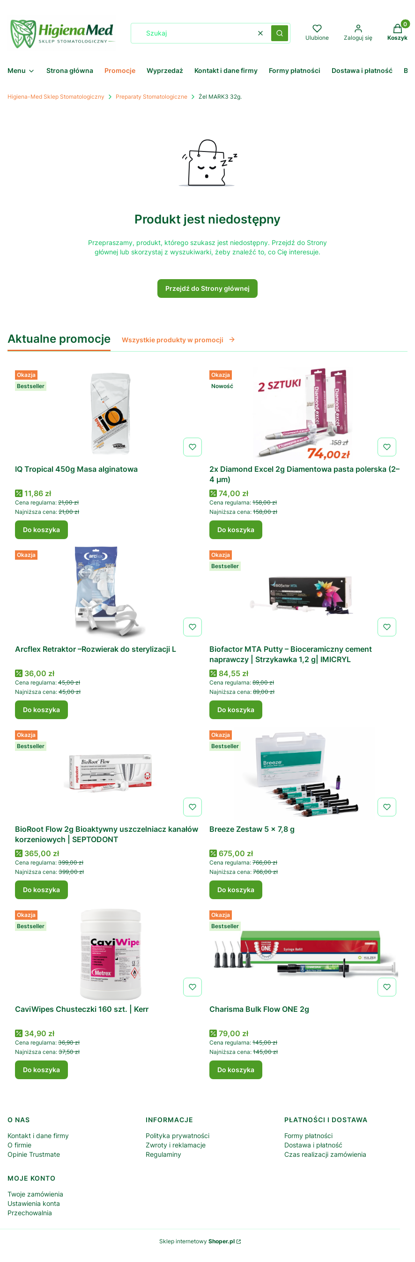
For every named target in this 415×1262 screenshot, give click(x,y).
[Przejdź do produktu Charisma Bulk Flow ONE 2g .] (304, 953)
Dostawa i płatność (313, 1145)
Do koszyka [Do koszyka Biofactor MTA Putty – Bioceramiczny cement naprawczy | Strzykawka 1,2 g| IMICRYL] (235, 710)
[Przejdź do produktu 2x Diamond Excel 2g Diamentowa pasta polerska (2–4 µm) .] (304, 413)
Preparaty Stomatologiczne (151, 96)
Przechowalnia (29, 1213)
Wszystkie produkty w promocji (179, 340)
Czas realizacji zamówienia (325, 1154)
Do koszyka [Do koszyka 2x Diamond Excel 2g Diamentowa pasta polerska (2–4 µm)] (235, 530)
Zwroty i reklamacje (176, 1145)
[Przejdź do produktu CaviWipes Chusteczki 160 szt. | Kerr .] (110, 953)
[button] (279, 33)
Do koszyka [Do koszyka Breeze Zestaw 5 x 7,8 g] (235, 890)
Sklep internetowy (197, 1241)
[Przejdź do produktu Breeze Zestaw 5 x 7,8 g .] (304, 773)
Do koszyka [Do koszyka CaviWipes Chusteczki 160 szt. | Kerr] (41, 1070)
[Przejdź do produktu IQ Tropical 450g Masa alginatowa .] (110, 413)
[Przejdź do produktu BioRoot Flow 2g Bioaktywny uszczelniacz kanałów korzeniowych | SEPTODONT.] (110, 773)
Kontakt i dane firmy (38, 1135)
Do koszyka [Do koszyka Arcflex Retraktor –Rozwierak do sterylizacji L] (41, 710)
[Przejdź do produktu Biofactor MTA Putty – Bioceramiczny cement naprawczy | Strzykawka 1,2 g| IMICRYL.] (304, 593)
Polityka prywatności (177, 1135)
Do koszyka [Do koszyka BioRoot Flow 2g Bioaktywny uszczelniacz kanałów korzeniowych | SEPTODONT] (41, 890)
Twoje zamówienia (35, 1194)
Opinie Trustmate (33, 1154)
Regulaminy (163, 1154)
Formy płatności (308, 1135)
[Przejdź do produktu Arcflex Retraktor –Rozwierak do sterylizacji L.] (110, 593)
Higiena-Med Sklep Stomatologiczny (55, 96)
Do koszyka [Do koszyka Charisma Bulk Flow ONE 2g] (235, 1070)
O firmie (19, 1145)
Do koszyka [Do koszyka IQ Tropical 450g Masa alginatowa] (41, 530)
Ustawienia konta (33, 1203)
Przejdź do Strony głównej (207, 288)
